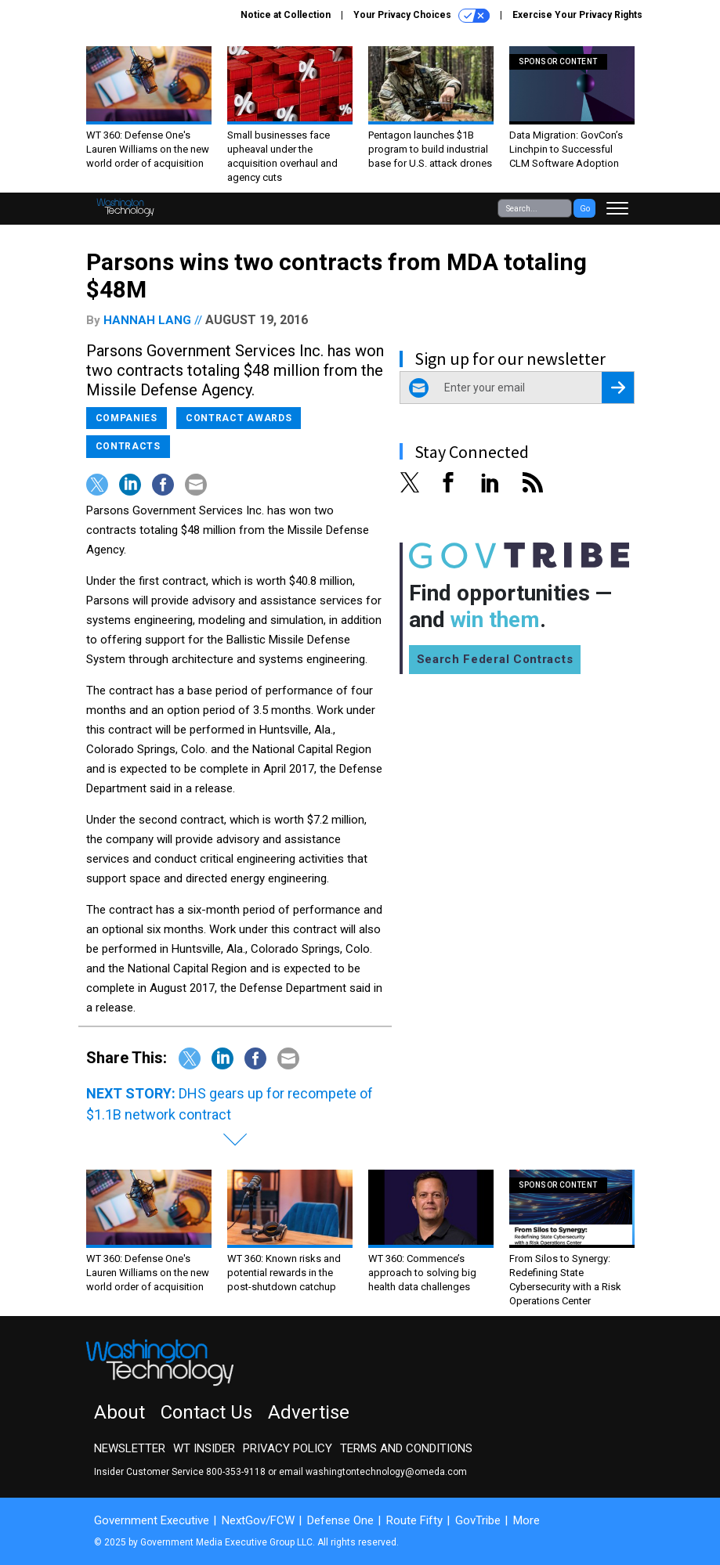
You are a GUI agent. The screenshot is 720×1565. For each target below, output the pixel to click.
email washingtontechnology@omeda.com (373, 1471)
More (526, 1520)
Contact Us (206, 1412)
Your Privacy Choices (421, 16)
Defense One (340, 1520)
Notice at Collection (286, 14)
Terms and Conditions (406, 1448)
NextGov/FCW (258, 1520)
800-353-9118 (236, 1471)
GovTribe (478, 1520)
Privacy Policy (287, 1448)
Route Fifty (414, 1520)
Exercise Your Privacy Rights (577, 14)
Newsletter (129, 1448)
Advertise (308, 1412)
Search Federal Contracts (495, 659)
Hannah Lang (147, 320)
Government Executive (151, 1520)
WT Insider (204, 1448)
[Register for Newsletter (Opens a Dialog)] (618, 387)
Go (585, 208)
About (119, 1412)
